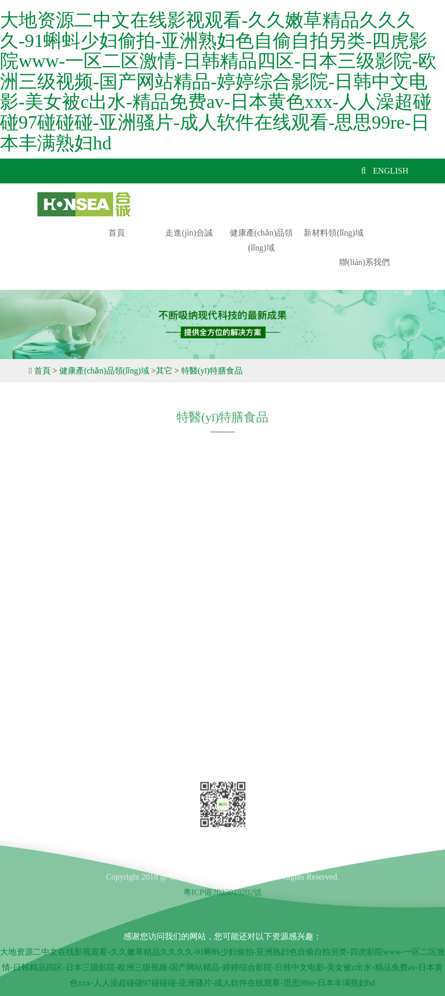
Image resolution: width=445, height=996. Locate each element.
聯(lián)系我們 (364, 262)
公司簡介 (60, 578)
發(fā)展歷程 (66, 596)
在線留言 (60, 668)
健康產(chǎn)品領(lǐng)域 (261, 240)
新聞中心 (60, 650)
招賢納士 (60, 632)
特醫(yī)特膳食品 (212, 370)
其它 (164, 370)
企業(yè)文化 (67, 614)
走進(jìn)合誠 (189, 232)
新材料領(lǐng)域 (333, 232)
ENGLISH (390, 170)
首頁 (116, 232)
